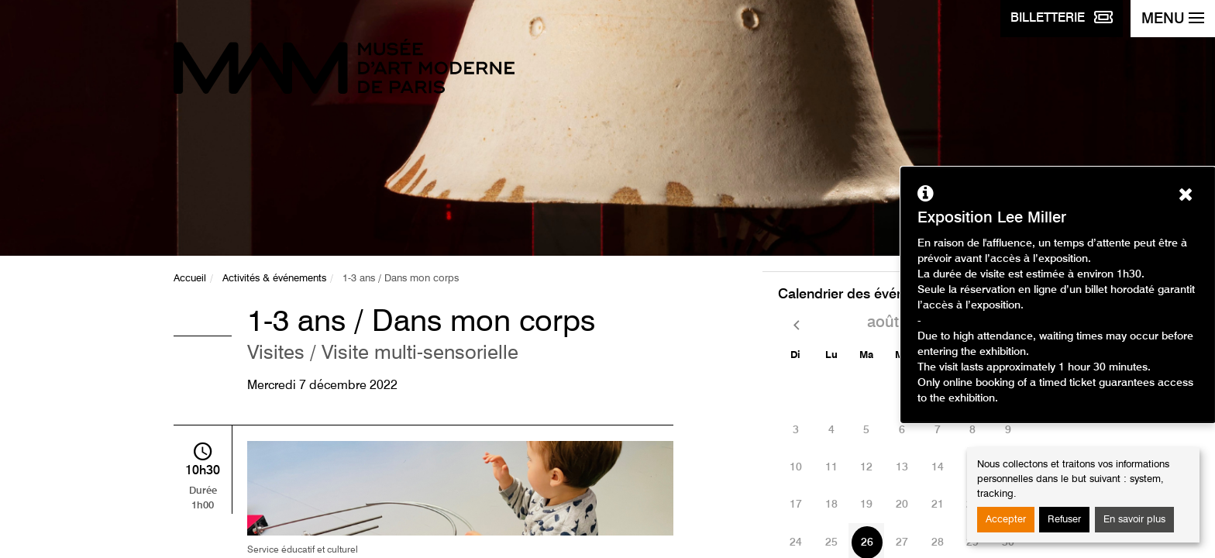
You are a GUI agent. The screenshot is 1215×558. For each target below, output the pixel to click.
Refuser (1064, 520)
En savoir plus (1134, 520)
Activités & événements (274, 279)
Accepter (1006, 520)
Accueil (190, 279)
